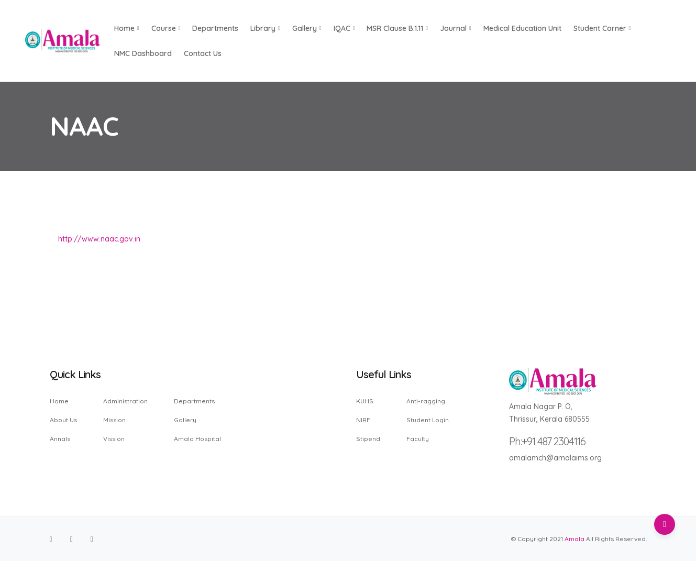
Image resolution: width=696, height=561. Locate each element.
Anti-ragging (425, 401)
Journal (455, 28)
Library (265, 28)
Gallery (307, 28)
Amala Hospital (197, 438)
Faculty (417, 438)
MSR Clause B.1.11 (397, 28)
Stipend (368, 438)
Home (59, 401)
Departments (215, 28)
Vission (114, 438)
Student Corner (602, 28)
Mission (114, 420)
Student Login (427, 420)
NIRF (363, 420)
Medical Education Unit (522, 28)
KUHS (364, 401)
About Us (63, 420)
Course (166, 28)
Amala (574, 539)
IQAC (344, 28)
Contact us (203, 53)
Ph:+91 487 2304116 (547, 441)
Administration (125, 401)
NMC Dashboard (143, 53)
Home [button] (126, 28)
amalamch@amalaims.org (555, 458)
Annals (60, 438)
